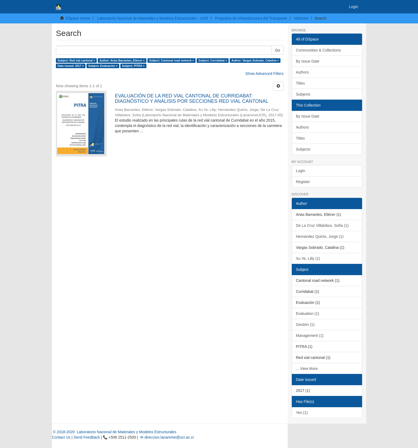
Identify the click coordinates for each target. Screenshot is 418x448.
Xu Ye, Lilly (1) (308, 258)
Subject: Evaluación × (103, 65)
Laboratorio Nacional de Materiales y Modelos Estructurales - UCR (152, 18)
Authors (302, 72)
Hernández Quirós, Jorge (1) (320, 236)
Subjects (303, 94)
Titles (300, 83)
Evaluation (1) (307, 313)
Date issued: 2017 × (70, 65)
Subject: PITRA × (133, 65)
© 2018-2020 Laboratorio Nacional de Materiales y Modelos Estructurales (114, 432)
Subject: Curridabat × (213, 60)
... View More (307, 368)
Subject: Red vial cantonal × (76, 60)
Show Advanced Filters (264, 73)
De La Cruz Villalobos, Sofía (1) (322, 225)
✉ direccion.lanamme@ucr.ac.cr (166, 437)
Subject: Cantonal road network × (171, 60)
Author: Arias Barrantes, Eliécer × (122, 60)
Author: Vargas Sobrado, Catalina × (255, 60)
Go (277, 50)
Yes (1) (302, 412)
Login (300, 171)
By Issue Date (307, 61)
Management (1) (310, 335)
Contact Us (61, 437)
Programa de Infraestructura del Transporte (251, 18)
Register (303, 182)
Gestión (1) (305, 324)
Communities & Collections (318, 50)
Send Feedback (87, 437)
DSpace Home (78, 18)
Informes (301, 18)
